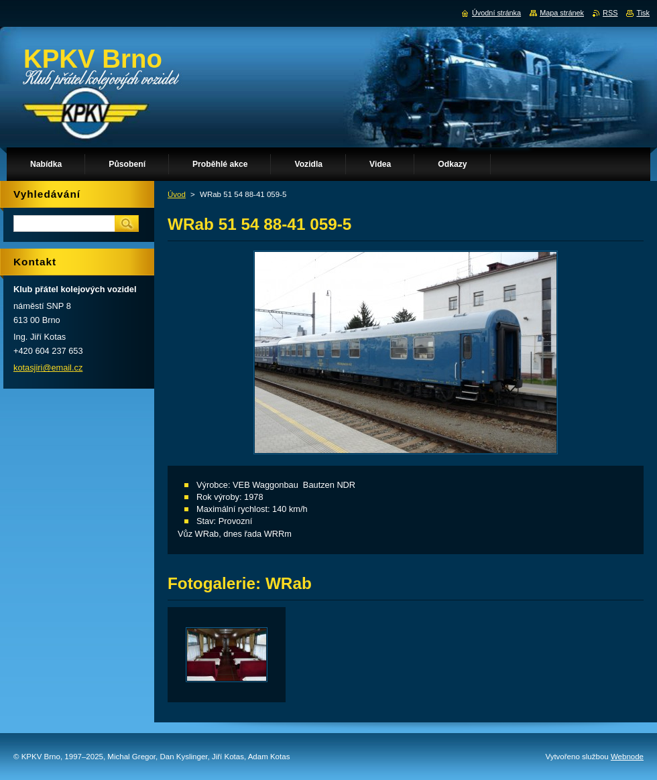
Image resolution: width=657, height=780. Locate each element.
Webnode (627, 757)
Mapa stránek (562, 13)
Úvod (177, 194)
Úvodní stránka (496, 13)
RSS (610, 13)
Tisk (643, 13)
